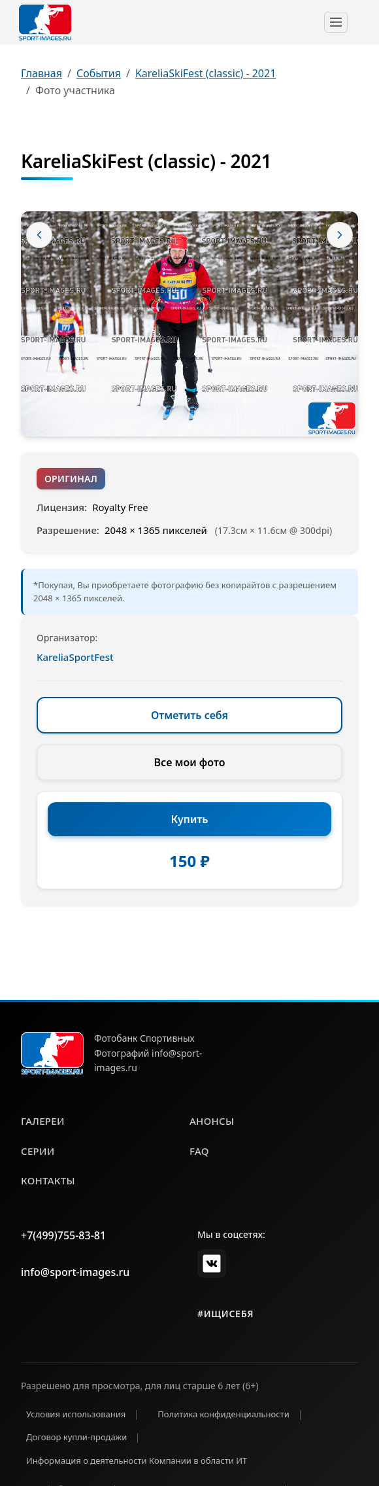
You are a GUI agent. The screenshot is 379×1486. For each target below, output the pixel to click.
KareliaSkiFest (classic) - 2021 (205, 73)
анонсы (212, 1120)
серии (38, 1151)
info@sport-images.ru (75, 1272)
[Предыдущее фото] (39, 235)
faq (199, 1151)
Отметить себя (189, 715)
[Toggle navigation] (336, 22)
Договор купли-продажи (76, 1437)
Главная (41, 73)
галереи (43, 1120)
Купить (189, 819)
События (98, 73)
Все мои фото (189, 762)
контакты (48, 1180)
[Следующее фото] (340, 235)
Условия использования (75, 1414)
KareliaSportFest (75, 656)
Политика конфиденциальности (223, 1414)
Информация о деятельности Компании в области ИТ (136, 1460)
